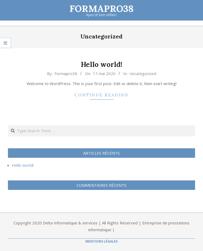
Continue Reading (101, 94)
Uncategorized (142, 73)
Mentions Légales (101, 241)
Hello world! (101, 64)
